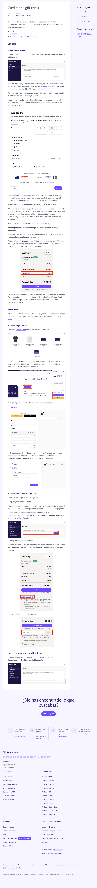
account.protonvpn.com (26, 60)
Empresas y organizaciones (51, 836)
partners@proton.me (84, 739)
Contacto (45, 847)
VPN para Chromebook (50, 812)
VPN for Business (9, 801)
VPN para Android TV (49, 816)
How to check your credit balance (23, 42)
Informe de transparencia (37, 879)
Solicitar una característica (12, 873)
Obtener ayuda (48, 719)
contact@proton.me (20, 741)
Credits (13, 37)
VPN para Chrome (48, 805)
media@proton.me (41, 744)
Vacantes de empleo (10, 844)
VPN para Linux (47, 801)
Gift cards (14, 39)
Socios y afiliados (48, 840)
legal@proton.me (63, 741)
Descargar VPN (47, 782)
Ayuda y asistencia (48, 832)
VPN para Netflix (9, 793)
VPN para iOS (46, 797)
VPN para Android (48, 793)
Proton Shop (21, 335)
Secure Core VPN (9, 797)
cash (53, 92)
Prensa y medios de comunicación (54, 844)
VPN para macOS (48, 790)
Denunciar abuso (24, 870)
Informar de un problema (41, 870)
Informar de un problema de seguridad (65, 870)
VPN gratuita (7, 782)
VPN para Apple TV (48, 820)
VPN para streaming (10, 790)
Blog (4, 840)
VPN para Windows (48, 786)
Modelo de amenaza (10, 847)
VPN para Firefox (48, 808)
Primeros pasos (8, 805)
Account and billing (22, 3)
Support (7, 3)
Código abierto (8, 851)
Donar (44, 851)
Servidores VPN (8, 786)
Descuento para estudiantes (51, 859)
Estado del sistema (9, 870)
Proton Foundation (9, 836)
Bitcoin (44, 92)
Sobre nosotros (8, 832)
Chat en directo (47, 855)
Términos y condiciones (22, 879)
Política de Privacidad (9, 879)
